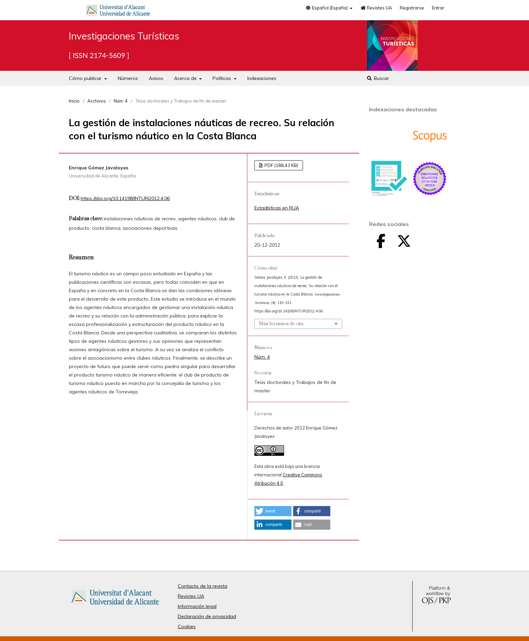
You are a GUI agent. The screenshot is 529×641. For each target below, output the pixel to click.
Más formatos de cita (281, 324)
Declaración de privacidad (207, 616)
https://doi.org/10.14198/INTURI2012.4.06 (125, 198)
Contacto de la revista (202, 586)
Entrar (438, 7)
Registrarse (412, 7)
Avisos (156, 78)
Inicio (74, 101)
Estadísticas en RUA (276, 208)
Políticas (222, 78)
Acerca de (186, 78)
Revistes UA (376, 7)
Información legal (197, 606)
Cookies (187, 626)
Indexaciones (261, 78)
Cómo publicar (86, 78)
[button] (272, 511)
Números (128, 78)
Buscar (377, 78)
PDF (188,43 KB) (280, 165)
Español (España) (327, 7)
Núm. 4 (121, 101)
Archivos (96, 101)
